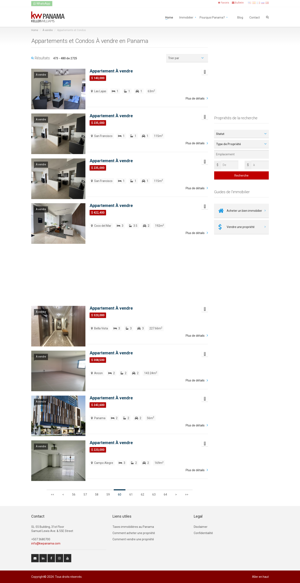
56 (73, 494)
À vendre (47, 30)
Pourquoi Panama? (212, 17)
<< (52, 494)
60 (119, 494)
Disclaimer (201, 526)
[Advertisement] (119, 270)
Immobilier (186, 17)
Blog (240, 17)
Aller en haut (260, 576)
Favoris (223, 2)
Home (169, 17)
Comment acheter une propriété (133, 533)
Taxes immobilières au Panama (133, 526)
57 (85, 494)
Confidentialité (203, 533)
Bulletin (238, 2)
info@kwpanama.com (45, 543)
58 (96, 494)
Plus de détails (195, 98)
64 (165, 494)
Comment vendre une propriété (133, 539)
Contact (254, 17)
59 (108, 494)
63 (154, 494)
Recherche (241, 175)
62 (142, 494)
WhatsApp (41, 3)
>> (186, 494)
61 (131, 494)
